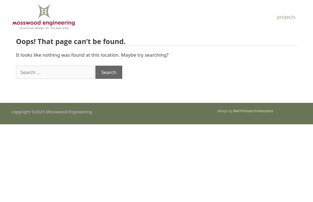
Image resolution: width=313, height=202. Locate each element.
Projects (286, 16)
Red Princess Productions (253, 111)
